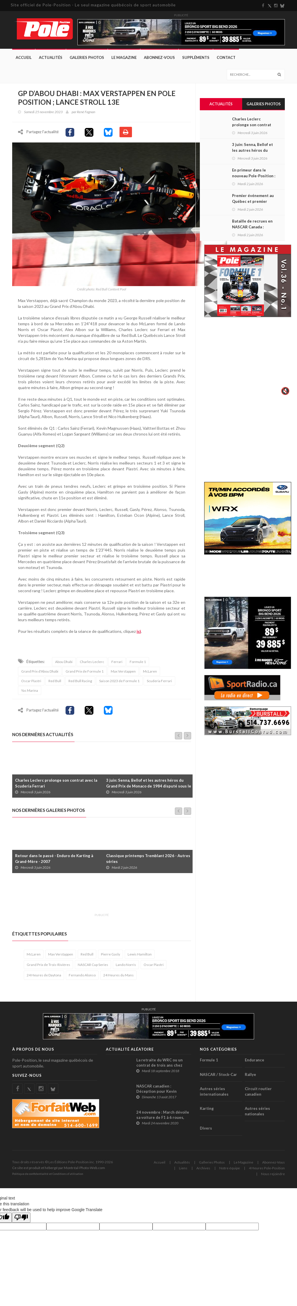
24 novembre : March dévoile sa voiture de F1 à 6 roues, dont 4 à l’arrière (162, 1118)
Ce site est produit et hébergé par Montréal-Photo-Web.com (58, 1169)
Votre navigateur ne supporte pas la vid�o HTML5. (247, 360)
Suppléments (195, 57)
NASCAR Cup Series (93, 966)
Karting (207, 1110)
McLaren (150, 673)
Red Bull (54, 682)
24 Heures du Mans (118, 977)
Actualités (50, 57)
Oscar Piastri (31, 682)
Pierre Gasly (110, 955)
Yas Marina (29, 692)
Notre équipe (229, 1169)
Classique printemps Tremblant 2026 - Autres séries (148, 860)
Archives (203, 1169)
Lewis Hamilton (140, 955)
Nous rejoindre (273, 1175)
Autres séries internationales (214, 1093)
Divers (206, 1130)
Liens (183, 1169)
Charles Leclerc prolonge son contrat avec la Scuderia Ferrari (56, 784)
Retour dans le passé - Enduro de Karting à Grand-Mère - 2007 (54, 860)
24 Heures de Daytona (44, 977)
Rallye (250, 1076)
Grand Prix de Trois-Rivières (48, 966)
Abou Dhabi (64, 663)
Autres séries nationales (257, 1113)
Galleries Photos (212, 1164)
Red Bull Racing (80, 682)
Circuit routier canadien (258, 1093)
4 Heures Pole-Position (267, 1169)
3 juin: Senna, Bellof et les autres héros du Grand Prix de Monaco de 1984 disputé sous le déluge (148, 787)
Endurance (254, 1061)
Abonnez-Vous (159, 57)
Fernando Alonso (82, 977)
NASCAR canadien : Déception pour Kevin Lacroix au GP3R (156, 1092)
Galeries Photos (87, 57)
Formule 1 (138, 663)
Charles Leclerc (92, 663)
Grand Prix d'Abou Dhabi (39, 673)
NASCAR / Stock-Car (218, 1076)
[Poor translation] (21, 1219)
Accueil (24, 57)
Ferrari (116, 663)
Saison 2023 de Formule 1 (119, 682)
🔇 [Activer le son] (284, 391)
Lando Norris (126, 966)
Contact (226, 57)
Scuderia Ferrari (159, 682)
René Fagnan (86, 112)
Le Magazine (124, 57)
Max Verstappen (123, 673)
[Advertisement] (117, 898)
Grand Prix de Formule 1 (85, 673)
